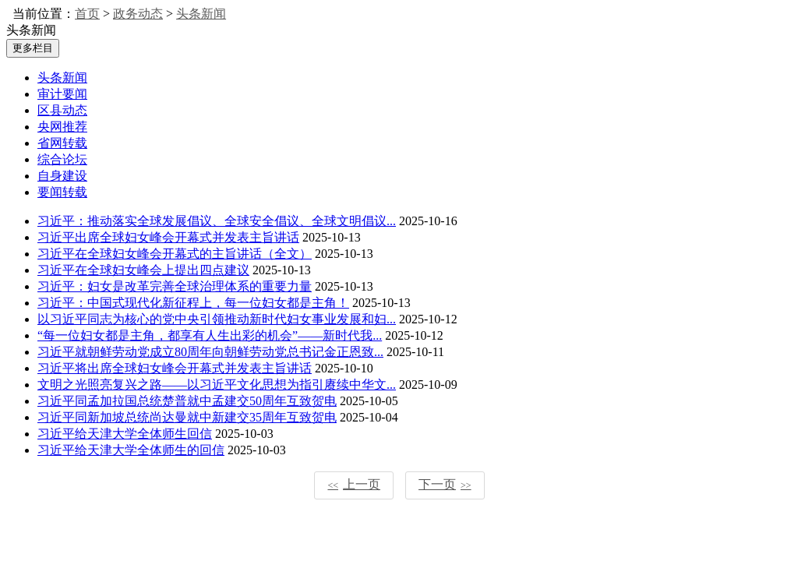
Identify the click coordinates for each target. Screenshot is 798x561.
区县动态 (62, 110)
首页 (87, 13)
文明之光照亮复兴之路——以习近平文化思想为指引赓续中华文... (216, 384)
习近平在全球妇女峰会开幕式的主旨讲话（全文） (174, 253)
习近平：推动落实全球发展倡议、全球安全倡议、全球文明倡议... (216, 221)
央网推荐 (62, 126)
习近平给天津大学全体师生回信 (124, 433)
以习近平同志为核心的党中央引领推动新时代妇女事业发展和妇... (216, 319)
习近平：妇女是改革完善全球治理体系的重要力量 (174, 286)
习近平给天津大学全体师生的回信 (130, 450)
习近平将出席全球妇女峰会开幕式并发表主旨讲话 (174, 368)
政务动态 (138, 13)
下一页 (444, 484)
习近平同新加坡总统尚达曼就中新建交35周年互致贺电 (187, 417)
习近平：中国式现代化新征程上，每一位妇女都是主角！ (193, 302)
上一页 (353, 484)
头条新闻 (201, 13)
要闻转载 (62, 192)
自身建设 (62, 175)
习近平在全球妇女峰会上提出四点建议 (143, 270)
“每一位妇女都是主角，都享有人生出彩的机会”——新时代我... (209, 335)
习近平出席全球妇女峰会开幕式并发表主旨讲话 (168, 237)
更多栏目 (32, 48)
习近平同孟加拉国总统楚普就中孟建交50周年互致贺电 (187, 401)
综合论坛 (62, 159)
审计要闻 (62, 94)
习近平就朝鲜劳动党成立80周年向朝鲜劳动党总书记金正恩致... (210, 351)
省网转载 (62, 143)
